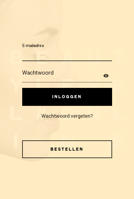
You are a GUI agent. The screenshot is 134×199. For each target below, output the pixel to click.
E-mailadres (33, 45)
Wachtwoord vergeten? (67, 116)
